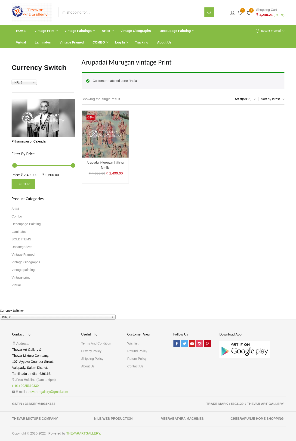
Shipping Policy (92, 358)
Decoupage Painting (176, 31)
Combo (17, 216)
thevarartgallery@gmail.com (48, 392)
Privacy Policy (91, 351)
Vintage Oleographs (135, 31)
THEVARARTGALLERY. (83, 433)
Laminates (43, 42)
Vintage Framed (72, 42)
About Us (164, 42)
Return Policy (136, 358)
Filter (24, 184)
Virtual (21, 42)
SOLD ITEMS (21, 239)
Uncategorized (22, 247)
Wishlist (132, 343)
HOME (21, 31)
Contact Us (135, 366)
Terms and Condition (96, 343)
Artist (106, 31)
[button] (265, 12)
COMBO (99, 42)
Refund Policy (137, 351)
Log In (120, 42)
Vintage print (44, 31)
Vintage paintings (78, 31)
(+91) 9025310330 (25, 386)
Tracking (141, 42)
